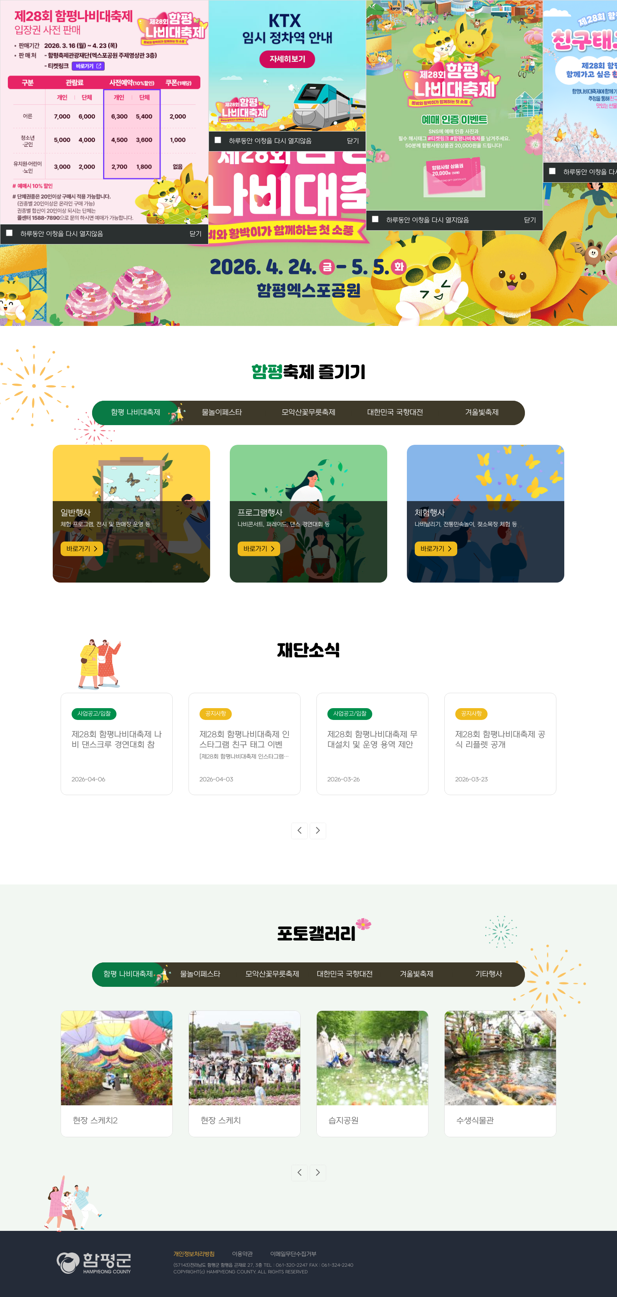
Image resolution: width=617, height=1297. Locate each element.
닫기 (530, 220)
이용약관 (242, 1254)
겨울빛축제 (482, 413)
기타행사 (488, 974)
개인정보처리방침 (194, 1254)
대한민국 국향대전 (395, 413)
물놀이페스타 (222, 413)
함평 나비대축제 (135, 413)
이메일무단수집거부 (293, 1254)
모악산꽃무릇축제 (308, 413)
